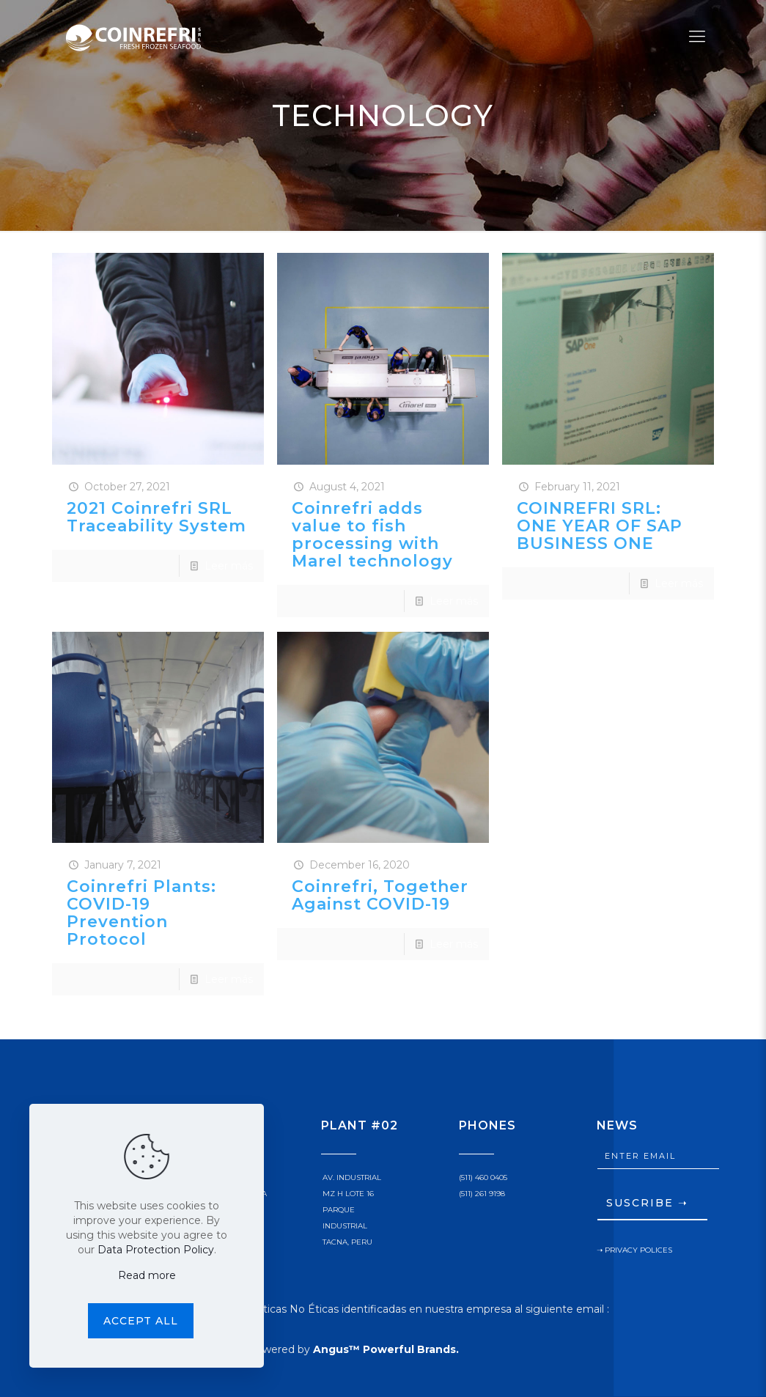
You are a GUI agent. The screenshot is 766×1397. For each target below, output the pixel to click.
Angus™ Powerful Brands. (386, 1349)
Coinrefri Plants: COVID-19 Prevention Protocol (141, 913)
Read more (147, 1275)
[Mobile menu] (697, 36)
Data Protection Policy (155, 1249)
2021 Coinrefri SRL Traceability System (156, 517)
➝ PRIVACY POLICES (634, 1250)
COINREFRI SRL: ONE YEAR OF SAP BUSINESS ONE (599, 525)
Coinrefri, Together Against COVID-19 (380, 895)
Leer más (229, 565)
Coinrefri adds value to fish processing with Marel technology (372, 534)
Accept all (140, 1320)
